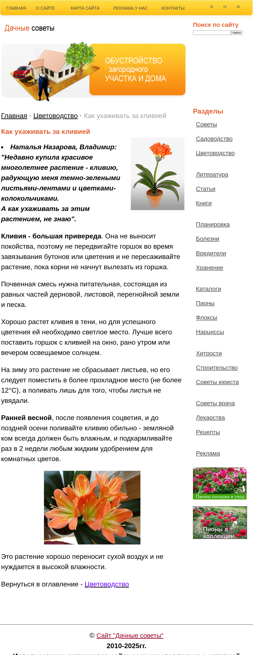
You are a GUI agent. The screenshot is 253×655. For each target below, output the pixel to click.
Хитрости (209, 353)
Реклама (208, 453)
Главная (14, 116)
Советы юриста (217, 382)
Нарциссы (210, 332)
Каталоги (208, 289)
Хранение (209, 267)
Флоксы (206, 317)
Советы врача (215, 403)
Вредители (211, 253)
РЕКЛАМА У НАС (130, 8)
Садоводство (214, 138)
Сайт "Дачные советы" (130, 635)
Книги (204, 203)
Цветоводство (55, 116)
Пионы (205, 303)
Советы (206, 124)
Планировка (213, 224)
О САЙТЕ (45, 8)
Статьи (205, 188)
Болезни (207, 238)
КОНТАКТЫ (173, 8)
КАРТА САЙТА (85, 8)
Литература (212, 174)
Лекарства (210, 417)
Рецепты (208, 432)
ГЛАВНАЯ (16, 8)
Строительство (217, 367)
